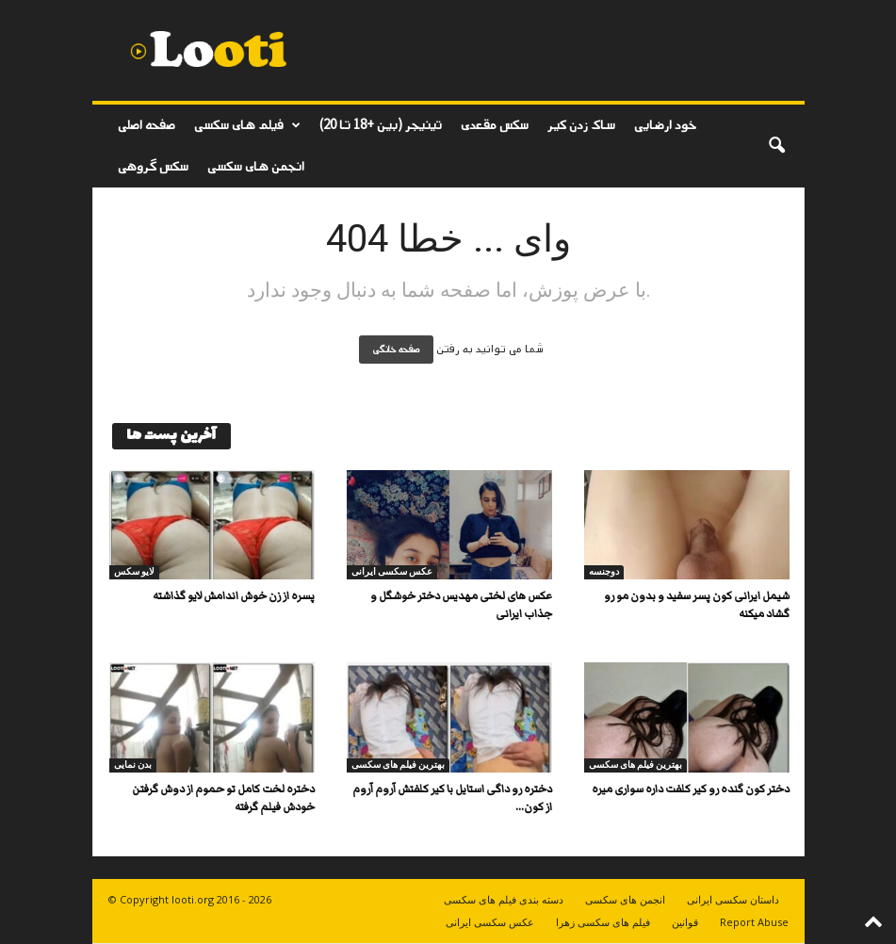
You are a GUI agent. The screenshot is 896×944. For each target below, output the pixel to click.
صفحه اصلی (146, 125)
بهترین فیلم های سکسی (398, 764)
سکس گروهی (153, 166)
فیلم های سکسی (247, 125)
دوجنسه (604, 571)
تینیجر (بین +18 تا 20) (380, 125)
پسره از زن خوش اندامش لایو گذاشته (234, 595)
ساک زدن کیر (581, 125)
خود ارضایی (665, 125)
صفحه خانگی (396, 349)
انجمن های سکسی (255, 166)
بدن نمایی (133, 764)
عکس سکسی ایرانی (391, 571)
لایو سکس (134, 571)
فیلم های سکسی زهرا (603, 922)
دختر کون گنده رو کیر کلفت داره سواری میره (691, 788)
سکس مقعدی (495, 125)
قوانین (685, 922)
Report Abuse (754, 922)
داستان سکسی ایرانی (733, 899)
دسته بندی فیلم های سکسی (503, 899)
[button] (776, 146)
